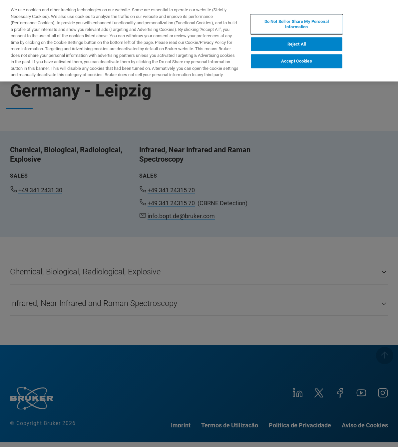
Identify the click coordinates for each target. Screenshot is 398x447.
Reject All (296, 44)
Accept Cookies (296, 61)
